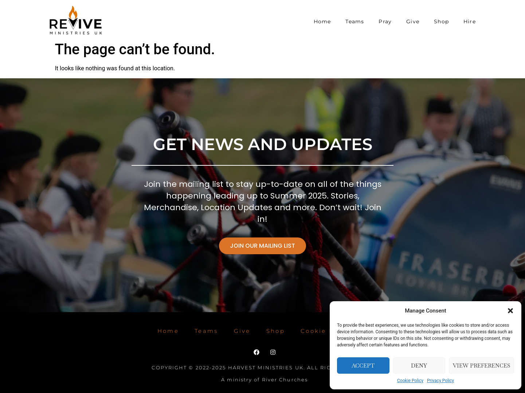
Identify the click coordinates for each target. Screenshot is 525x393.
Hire (469, 21)
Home (322, 21)
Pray (385, 21)
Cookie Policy (410, 380)
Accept (363, 365)
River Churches (285, 379)
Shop (441, 21)
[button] (510, 310)
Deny (419, 365)
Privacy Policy (440, 380)
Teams (354, 21)
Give (412, 21)
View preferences (481, 365)
